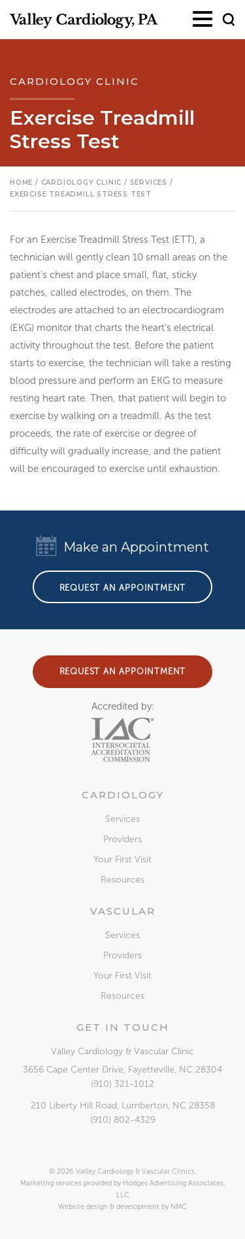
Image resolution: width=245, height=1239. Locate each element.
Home (21, 182)
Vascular (122, 911)
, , (122, 1069)
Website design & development (108, 1206)
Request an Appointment (122, 588)
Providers (122, 839)
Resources (122, 879)
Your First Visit (122, 859)
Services (122, 818)
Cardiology (123, 795)
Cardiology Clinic (81, 182)
